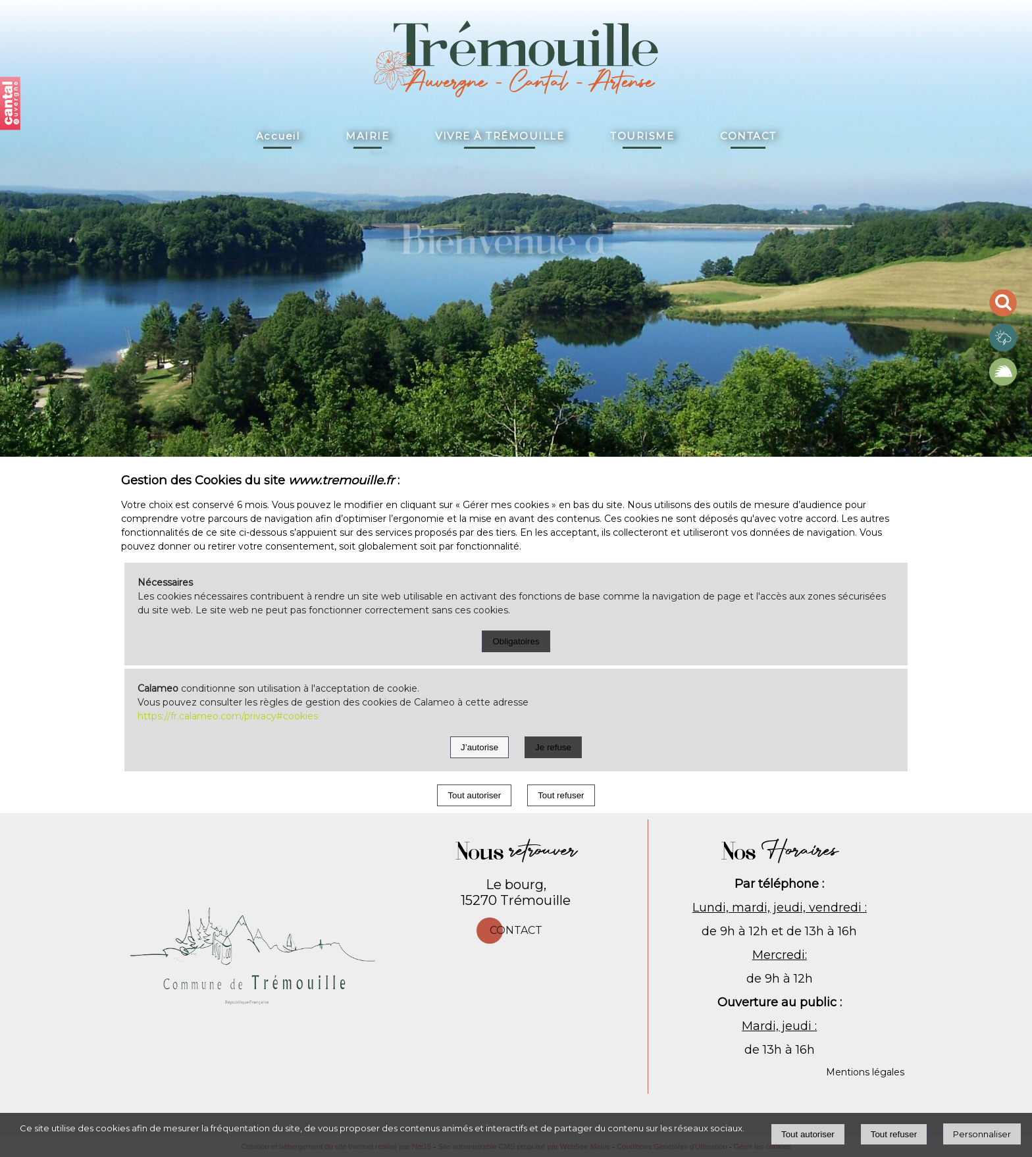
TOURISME (642, 136)
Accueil (278, 136)
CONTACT (748, 136)
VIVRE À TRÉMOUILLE (499, 136)
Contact (516, 930)
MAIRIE (367, 136)
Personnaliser (982, 1134)
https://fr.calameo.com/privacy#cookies (228, 716)
